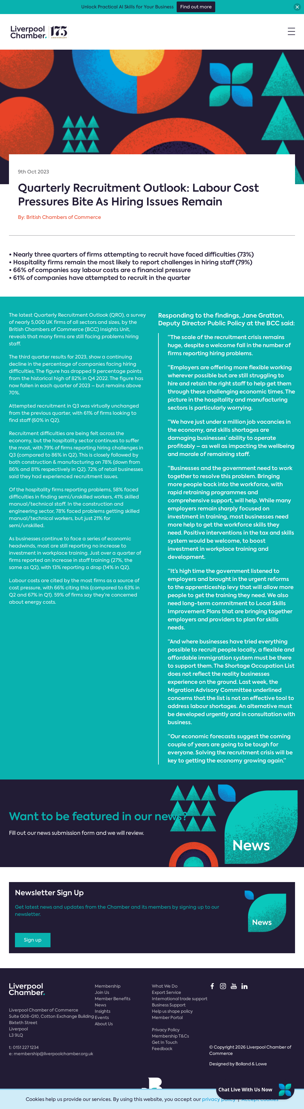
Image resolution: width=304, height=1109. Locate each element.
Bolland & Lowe (251, 1064)
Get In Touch (165, 1042)
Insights (102, 1011)
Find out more (196, 7)
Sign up (33, 940)
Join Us (102, 992)
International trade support (179, 998)
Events (102, 1017)
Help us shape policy (172, 1011)
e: (51, 1053)
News (100, 1005)
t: (24, 1047)
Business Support (169, 1005)
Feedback (162, 1048)
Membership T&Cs (170, 1036)
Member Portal (167, 1017)
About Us (104, 1023)
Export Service (166, 992)
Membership (107, 986)
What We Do (165, 986)
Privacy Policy (166, 1029)
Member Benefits (112, 998)
